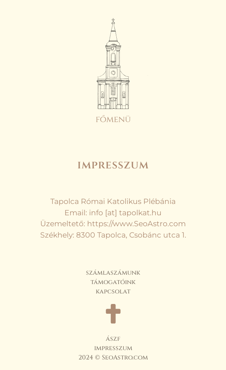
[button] (113, 79)
